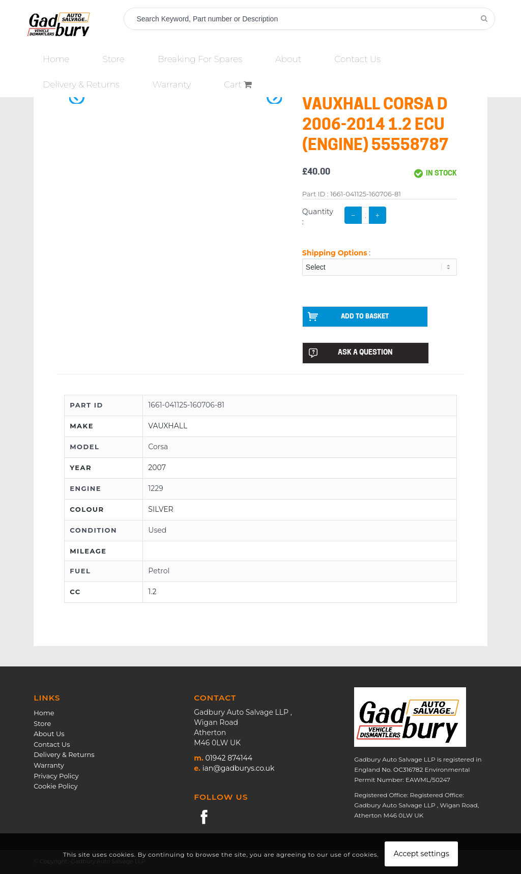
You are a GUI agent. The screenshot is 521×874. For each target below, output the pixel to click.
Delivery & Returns (64, 755)
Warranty (49, 766)
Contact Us (52, 745)
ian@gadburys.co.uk (238, 768)
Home (44, 713)
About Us (49, 734)
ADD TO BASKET (350, 316)
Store (42, 724)
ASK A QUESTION (350, 353)
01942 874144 (229, 758)
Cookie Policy (55, 786)
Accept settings (421, 853)
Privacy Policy (56, 776)
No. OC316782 (402, 770)
